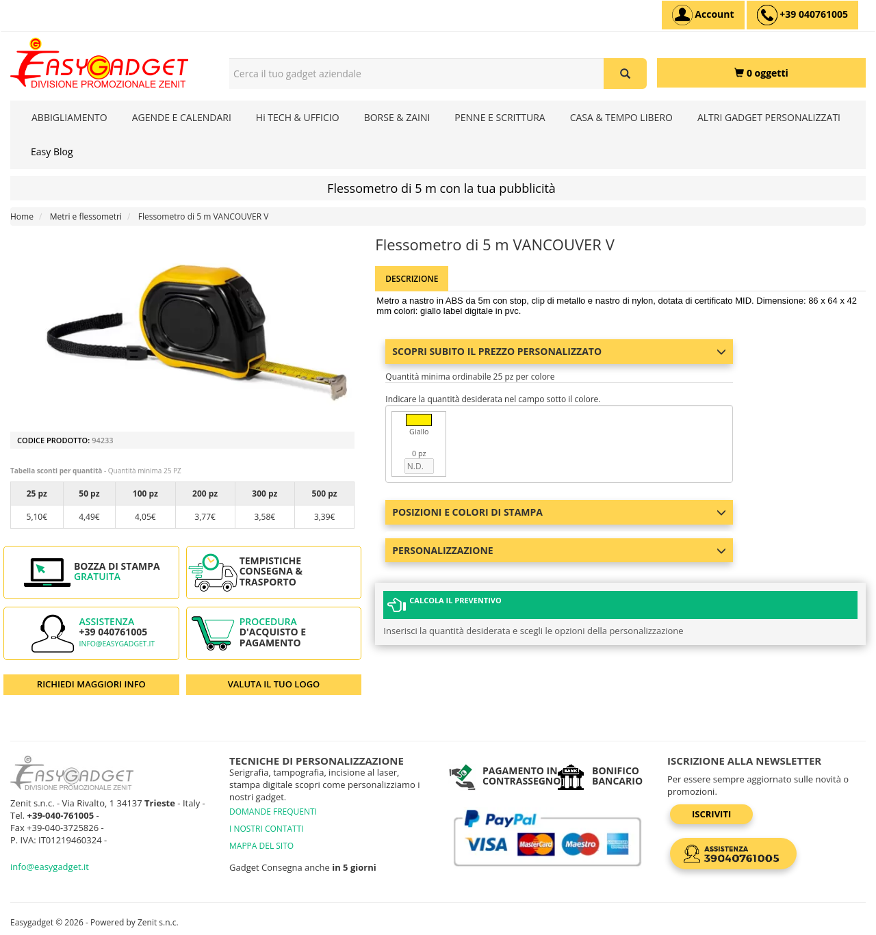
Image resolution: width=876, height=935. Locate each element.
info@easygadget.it (117, 643)
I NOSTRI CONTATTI (266, 828)
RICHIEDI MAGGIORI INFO (91, 684)
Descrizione (411, 279)
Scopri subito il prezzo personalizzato (558, 351)
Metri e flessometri (86, 216)
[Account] (703, 15)
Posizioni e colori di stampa (558, 511)
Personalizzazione (558, 550)
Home (22, 216)
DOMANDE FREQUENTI (273, 811)
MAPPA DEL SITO (261, 846)
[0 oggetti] (761, 73)
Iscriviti (711, 814)
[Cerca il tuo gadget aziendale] (625, 73)
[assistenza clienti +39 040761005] (802, 15)
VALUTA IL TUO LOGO (274, 684)
